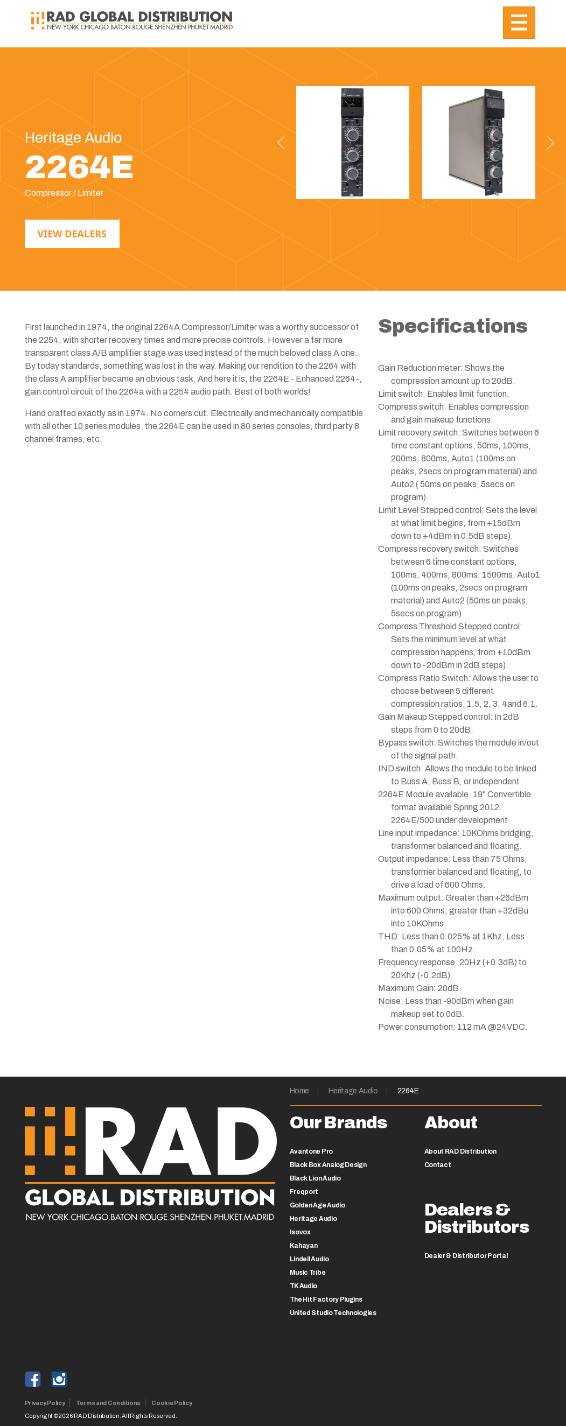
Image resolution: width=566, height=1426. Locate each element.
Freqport (304, 1192)
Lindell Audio (309, 1259)
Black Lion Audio (315, 1178)
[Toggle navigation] (519, 22)
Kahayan (304, 1245)
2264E (408, 1091)
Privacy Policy (45, 1403)
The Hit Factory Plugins (326, 1299)
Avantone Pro (311, 1151)
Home (300, 1091)
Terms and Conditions (108, 1403)
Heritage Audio (353, 1091)
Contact (437, 1165)
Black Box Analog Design (328, 1165)
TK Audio (304, 1286)
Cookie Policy (171, 1403)
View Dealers (72, 233)
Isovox (300, 1232)
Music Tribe (308, 1272)
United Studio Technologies (333, 1313)
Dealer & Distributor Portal (466, 1256)
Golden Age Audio (317, 1205)
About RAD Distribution (460, 1151)
